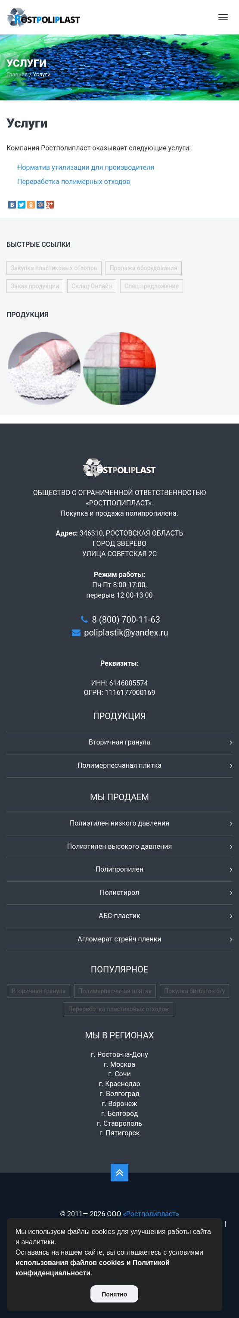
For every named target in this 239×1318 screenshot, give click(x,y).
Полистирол (119, 892)
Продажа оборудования (143, 268)
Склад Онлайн (91, 286)
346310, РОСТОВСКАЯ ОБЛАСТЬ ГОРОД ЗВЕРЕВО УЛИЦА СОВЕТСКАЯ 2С (131, 543)
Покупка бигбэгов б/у (194, 991)
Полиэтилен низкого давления (119, 823)
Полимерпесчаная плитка (119, 765)
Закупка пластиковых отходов (54, 268)
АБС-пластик (119, 916)
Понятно (114, 1294)
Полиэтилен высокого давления (119, 846)
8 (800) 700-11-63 (126, 619)
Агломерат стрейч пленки (119, 939)
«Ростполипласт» (151, 1214)
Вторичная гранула (119, 742)
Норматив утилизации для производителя (85, 167)
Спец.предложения (151, 286)
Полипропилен (120, 869)
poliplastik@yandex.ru (126, 632)
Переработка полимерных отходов (73, 182)
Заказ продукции (35, 286)
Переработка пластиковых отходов (118, 1009)
